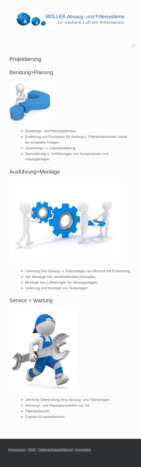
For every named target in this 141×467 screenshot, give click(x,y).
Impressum (16, 449)
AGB (31, 449)
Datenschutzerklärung (55, 449)
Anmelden (83, 449)
